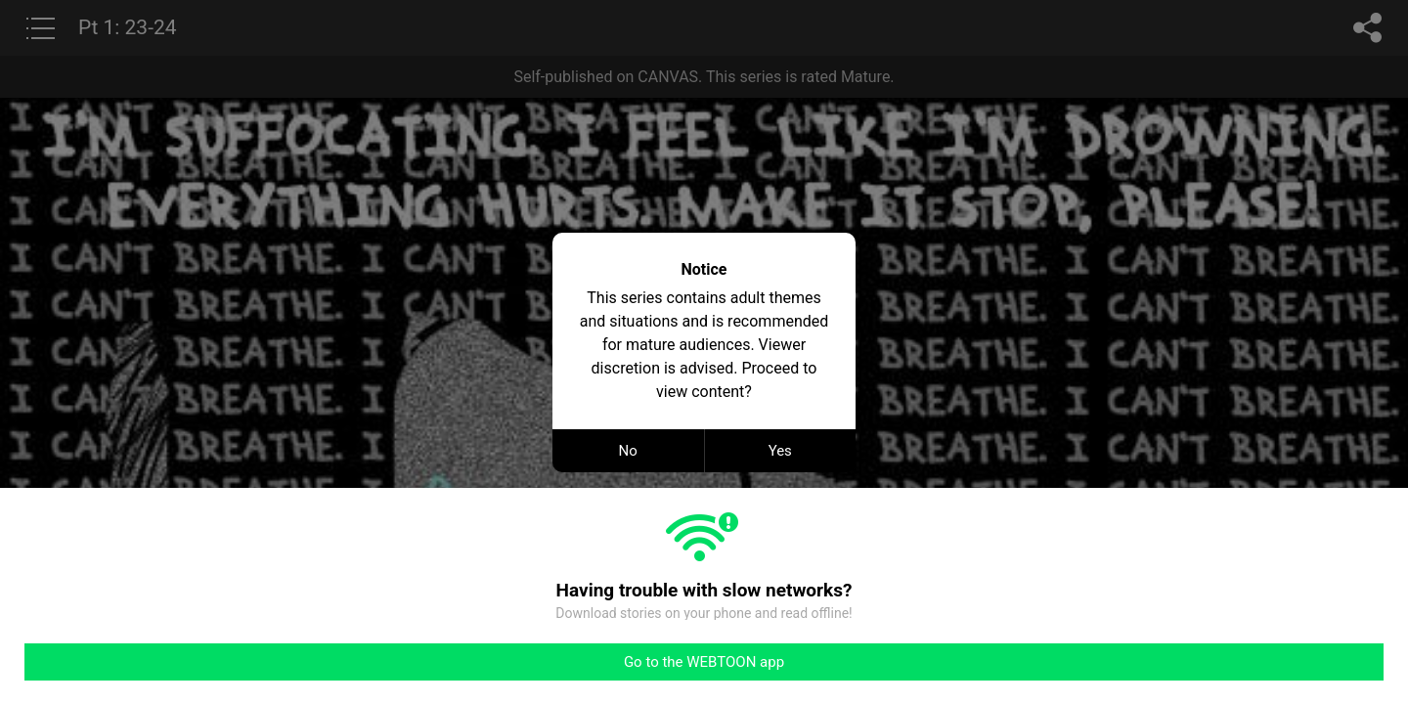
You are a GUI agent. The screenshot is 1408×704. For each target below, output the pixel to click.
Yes (780, 451)
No (628, 451)
